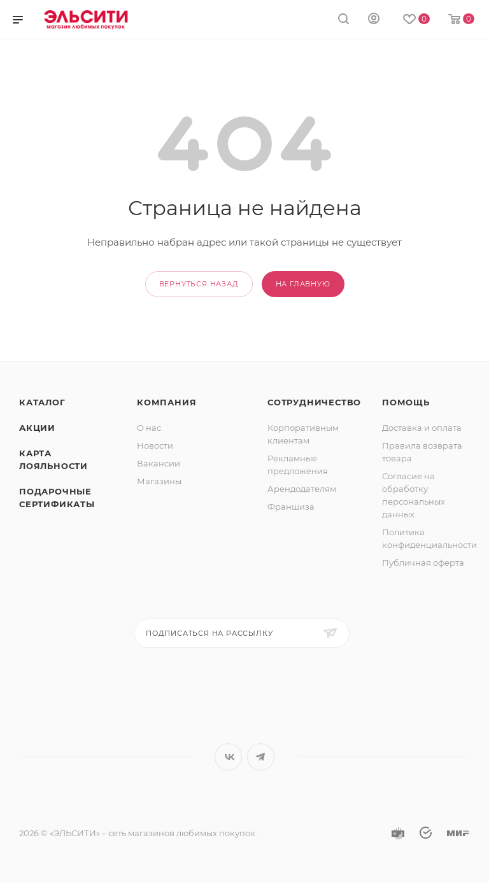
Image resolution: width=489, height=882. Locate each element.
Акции (37, 428)
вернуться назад (199, 283)
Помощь (406, 402)
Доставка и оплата (422, 428)
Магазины (159, 481)
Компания (166, 402)
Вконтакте (228, 757)
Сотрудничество (314, 402)
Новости (155, 445)
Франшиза (291, 506)
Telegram (260, 757)
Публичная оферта (423, 562)
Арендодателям (301, 489)
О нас (149, 428)
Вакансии (158, 463)
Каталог (42, 402)
